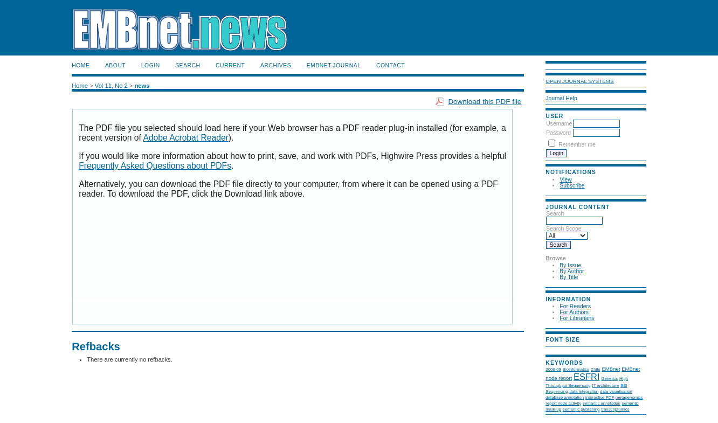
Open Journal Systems (579, 81)
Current (230, 65)
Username (559, 124)
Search (187, 65)
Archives (275, 65)
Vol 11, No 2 (111, 85)
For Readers (575, 306)
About (115, 65)
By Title (569, 277)
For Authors (574, 312)
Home (80, 65)
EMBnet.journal (334, 65)
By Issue (570, 265)
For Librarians (577, 318)
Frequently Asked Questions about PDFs (155, 165)
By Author (572, 271)
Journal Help (561, 98)
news (141, 85)
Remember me (577, 145)
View (565, 180)
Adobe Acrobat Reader (185, 137)
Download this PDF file (484, 102)
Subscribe (572, 186)
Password (558, 133)
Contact (390, 65)
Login (150, 65)
